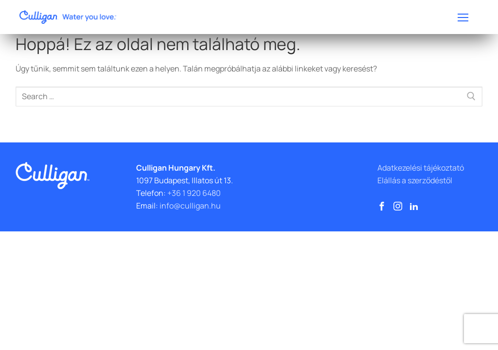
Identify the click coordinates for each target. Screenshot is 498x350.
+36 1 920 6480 (194, 193)
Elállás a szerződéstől (414, 180)
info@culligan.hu (190, 205)
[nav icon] (463, 17)
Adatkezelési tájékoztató (420, 167)
